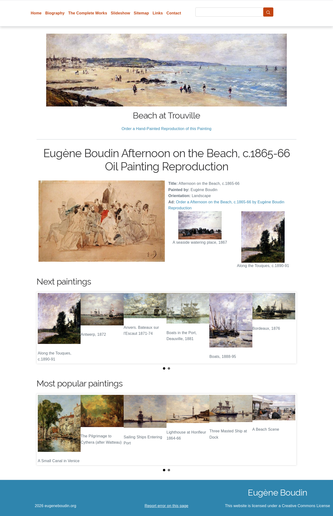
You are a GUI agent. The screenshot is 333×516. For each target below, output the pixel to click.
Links (158, 13)
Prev (44, 327)
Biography (55, 13)
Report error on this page (166, 506)
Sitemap (141, 13)
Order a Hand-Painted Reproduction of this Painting (166, 129)
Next (289, 327)
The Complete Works (87, 13)
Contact (173, 13)
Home (36, 13)
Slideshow (120, 13)
